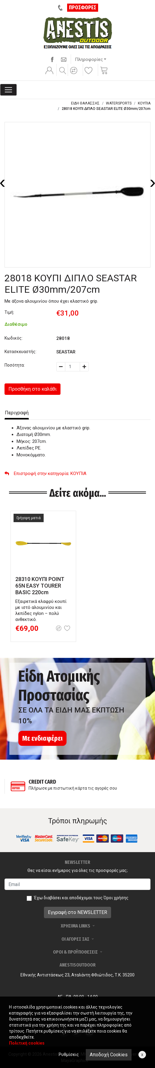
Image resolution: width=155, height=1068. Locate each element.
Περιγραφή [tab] (17, 413)
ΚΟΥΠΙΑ (144, 103)
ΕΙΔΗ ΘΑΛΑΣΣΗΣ (85, 103)
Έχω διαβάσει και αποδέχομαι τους (81, 897)
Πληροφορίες (89, 59)
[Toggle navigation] (8, 90)
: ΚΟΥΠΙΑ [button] (45, 473)
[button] (75, 74)
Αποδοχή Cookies (109, 1054)
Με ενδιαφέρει (42, 738)
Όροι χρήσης (116, 897)
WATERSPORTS (119, 103)
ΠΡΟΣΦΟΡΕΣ (82, 7)
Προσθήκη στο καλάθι (32, 389)
